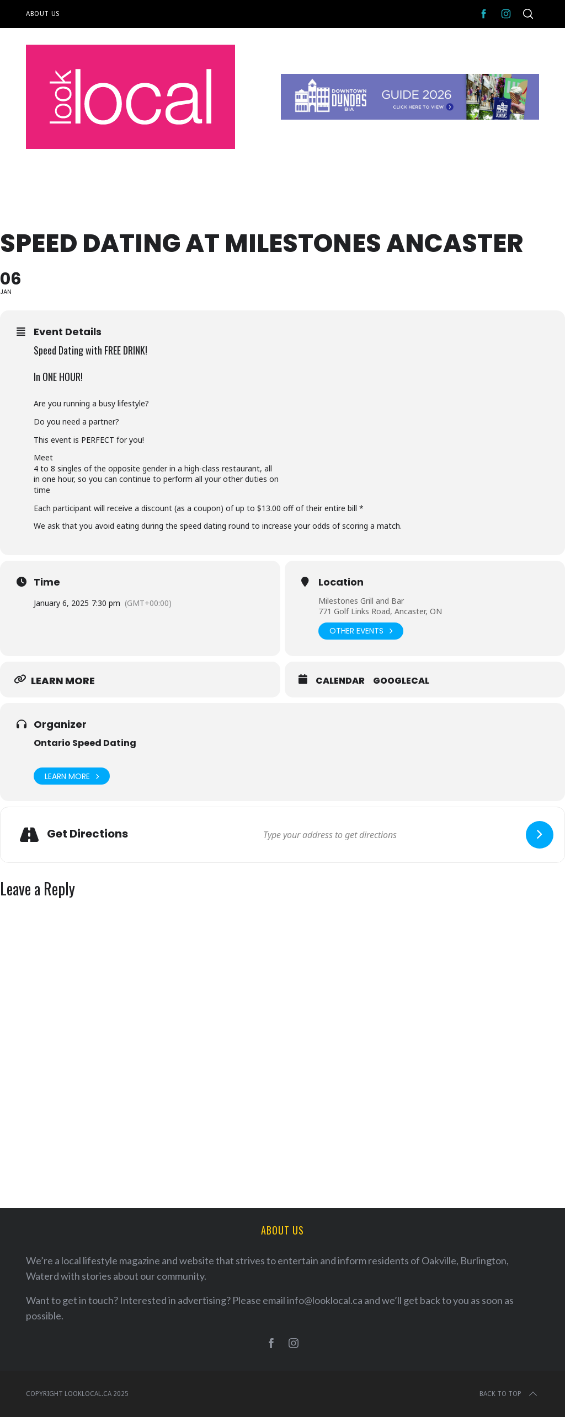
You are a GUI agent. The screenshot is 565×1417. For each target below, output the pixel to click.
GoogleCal (401, 680)
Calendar (340, 680)
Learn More (72, 776)
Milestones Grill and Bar (361, 600)
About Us (43, 14)
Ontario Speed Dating (85, 743)
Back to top (509, 1394)
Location (341, 582)
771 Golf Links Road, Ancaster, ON (380, 611)
